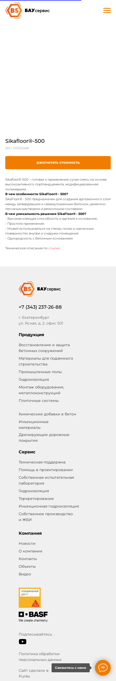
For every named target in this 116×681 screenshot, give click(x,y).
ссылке (54, 248)
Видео (25, 574)
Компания (30, 533)
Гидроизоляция (34, 491)
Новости (27, 543)
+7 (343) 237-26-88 (40, 307)
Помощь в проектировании (46, 469)
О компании (30, 551)
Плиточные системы (39, 400)
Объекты (27, 566)
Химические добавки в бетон (47, 414)
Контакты (28, 558)
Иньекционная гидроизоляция (49, 506)
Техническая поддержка (42, 462)
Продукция (31, 334)
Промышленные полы (40, 371)
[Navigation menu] (107, 10)
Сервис (27, 451)
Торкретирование (36, 498)
